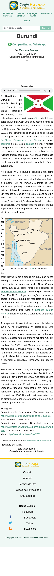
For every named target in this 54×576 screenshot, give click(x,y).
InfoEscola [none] (27, 464)
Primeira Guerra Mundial (13, 291)
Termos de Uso (27, 484)
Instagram (27, 511)
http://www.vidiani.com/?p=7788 (24, 434)
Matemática (46, 13)
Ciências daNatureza (7, 14)
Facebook (30, 517)
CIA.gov (31, 268)
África (36, 118)
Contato (27, 472)
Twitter (30, 523)
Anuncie (27, 478)
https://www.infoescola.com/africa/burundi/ (37, 440)
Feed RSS (30, 529)
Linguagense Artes (33, 14)
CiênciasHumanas (20, 14)
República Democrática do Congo (21, 140)
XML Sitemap (27, 495)
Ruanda (30, 144)
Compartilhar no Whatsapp (29, 44)
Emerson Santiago (29, 50)
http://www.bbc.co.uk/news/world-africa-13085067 (26, 416)
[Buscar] (21, 28)
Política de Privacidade (28, 490)
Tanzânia (5, 144)
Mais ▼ (27, 21)
